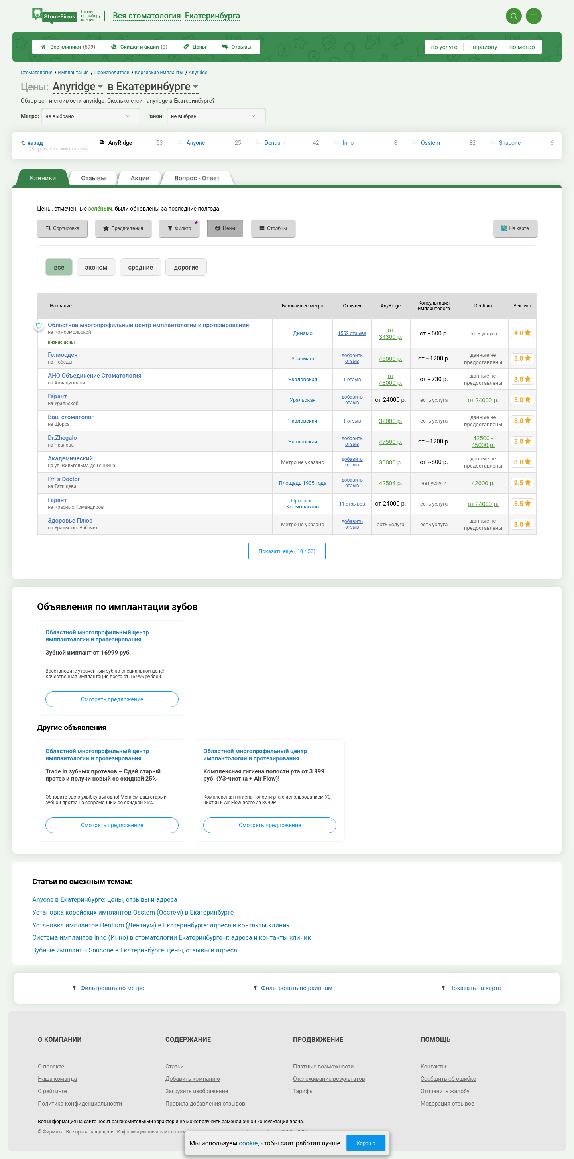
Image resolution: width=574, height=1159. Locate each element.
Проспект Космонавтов (302, 504)
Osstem (430, 143)
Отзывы (237, 47)
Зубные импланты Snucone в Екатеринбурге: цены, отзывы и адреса (134, 950)
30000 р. (390, 462)
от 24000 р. (483, 400)
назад (58, 146)
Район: (155, 116)
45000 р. (390, 358)
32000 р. (390, 420)
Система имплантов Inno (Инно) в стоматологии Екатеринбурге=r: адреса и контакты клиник (171, 937)
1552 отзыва (352, 333)
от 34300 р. (390, 333)
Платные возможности (323, 1066)
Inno (348, 143)
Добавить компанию (192, 1079)
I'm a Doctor (64, 479)
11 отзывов (352, 504)
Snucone (510, 143)
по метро (522, 47)
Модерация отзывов (447, 1103)
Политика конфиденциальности (80, 1103)
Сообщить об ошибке (448, 1079)
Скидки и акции (139, 47)
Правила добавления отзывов (205, 1103)
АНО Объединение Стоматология (95, 375)
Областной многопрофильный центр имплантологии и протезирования (148, 325)
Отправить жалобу (445, 1091)
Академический (70, 458)
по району (483, 47)
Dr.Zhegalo (62, 437)
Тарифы (303, 1091)
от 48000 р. (390, 379)
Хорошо (365, 1143)
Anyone (196, 143)
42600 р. (483, 483)
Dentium (275, 143)
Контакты (433, 1066)
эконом (96, 267)
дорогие (186, 267)
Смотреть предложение (112, 699)
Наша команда (57, 1079)
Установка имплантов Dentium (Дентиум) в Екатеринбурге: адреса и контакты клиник (161, 925)
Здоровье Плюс (70, 520)
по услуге (444, 47)
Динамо (303, 333)
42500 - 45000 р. (483, 441)
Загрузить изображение (196, 1091)
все (59, 267)
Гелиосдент (64, 354)
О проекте (51, 1066)
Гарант (57, 396)
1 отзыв (352, 379)
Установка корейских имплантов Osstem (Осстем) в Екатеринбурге (133, 912)
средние (140, 267)
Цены (194, 47)
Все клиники (68, 47)
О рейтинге (52, 1091)
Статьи (174, 1066)
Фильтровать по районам (293, 988)
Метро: (30, 116)
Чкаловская (302, 379)
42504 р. (390, 483)
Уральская (303, 400)
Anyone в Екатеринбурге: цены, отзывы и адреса (104, 899)
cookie (248, 1143)
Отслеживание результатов (329, 1079)
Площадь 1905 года (302, 483)
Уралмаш (302, 359)
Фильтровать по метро (108, 988)
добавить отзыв (352, 358)
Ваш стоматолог (71, 417)
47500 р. (390, 441)
